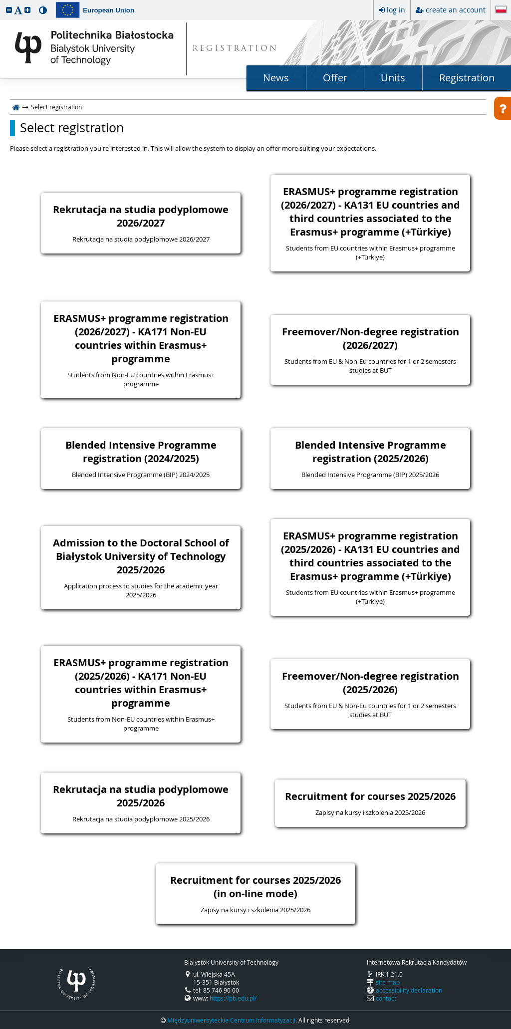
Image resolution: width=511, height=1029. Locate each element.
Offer (335, 77)
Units (393, 77)
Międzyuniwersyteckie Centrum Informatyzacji (231, 1020)
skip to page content (2, 2)
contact (386, 998)
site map (388, 982)
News (276, 77)
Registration (467, 77)
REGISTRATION (235, 49)
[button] (9, 9)
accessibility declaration (409, 990)
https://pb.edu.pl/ (233, 998)
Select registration (72, 128)
